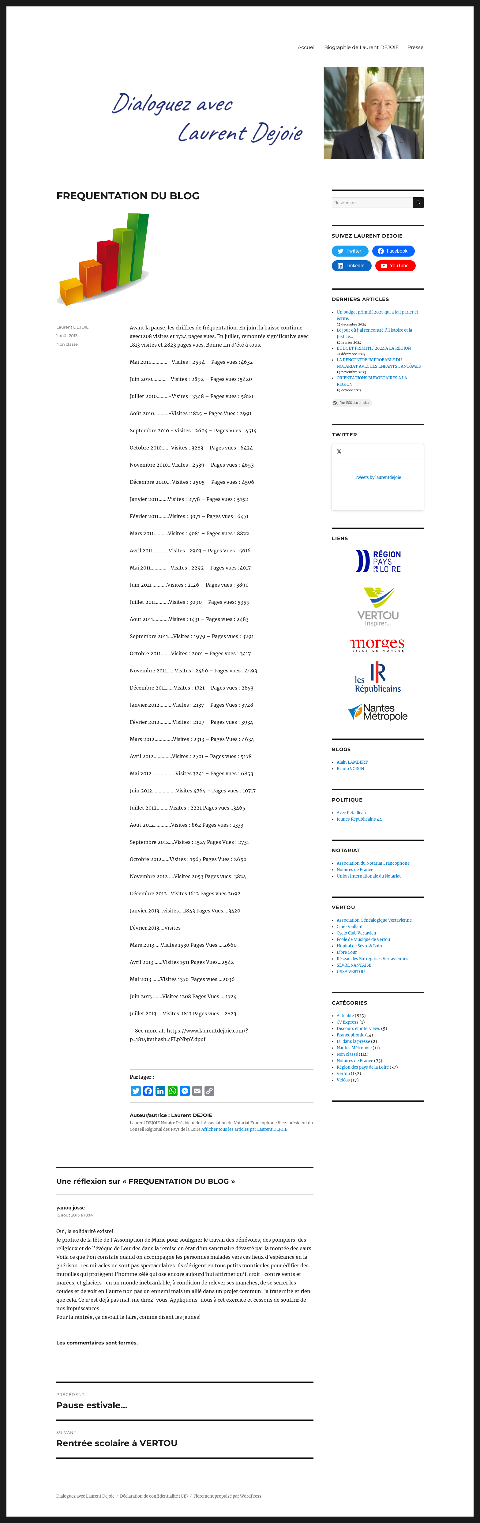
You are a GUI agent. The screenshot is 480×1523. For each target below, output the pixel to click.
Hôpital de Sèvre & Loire (360, 886)
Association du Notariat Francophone (373, 803)
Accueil (307, 47)
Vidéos (343, 1020)
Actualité (345, 956)
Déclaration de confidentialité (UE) (154, 1496)
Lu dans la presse (353, 981)
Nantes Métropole (354, 988)
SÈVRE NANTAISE (354, 905)
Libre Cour (347, 892)
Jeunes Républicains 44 (359, 759)
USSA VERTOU (351, 912)
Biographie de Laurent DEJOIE (361, 47)
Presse (415, 47)
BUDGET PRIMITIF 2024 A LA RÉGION (374, 348)
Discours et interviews (358, 969)
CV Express (347, 962)
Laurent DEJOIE (72, 327)
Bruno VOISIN (350, 709)
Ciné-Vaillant (350, 867)
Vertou (343, 1014)
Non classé (67, 344)
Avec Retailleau (351, 753)
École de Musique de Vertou (363, 879)
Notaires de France (355, 810)
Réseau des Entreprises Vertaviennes (372, 899)
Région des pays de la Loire (363, 1007)
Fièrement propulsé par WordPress (227, 1496)
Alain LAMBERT (352, 702)
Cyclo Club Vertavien (356, 873)
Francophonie (350, 975)
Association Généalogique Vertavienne (374, 860)
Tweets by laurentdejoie (355, 447)
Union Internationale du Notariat (369, 816)
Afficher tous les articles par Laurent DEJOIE (244, 1129)
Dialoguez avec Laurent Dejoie (85, 1496)
